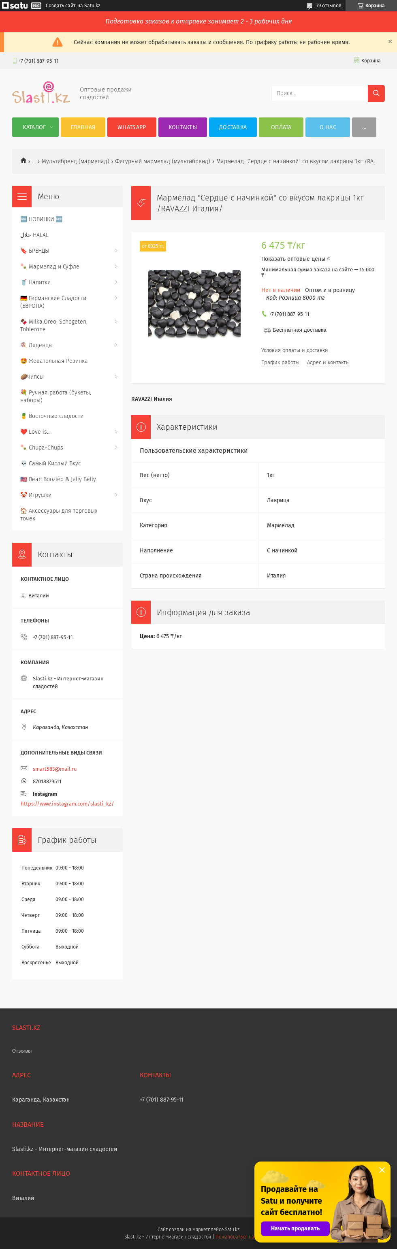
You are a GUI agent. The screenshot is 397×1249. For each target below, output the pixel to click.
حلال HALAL (34, 235)
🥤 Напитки (35, 282)
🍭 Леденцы (36, 345)
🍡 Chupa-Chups (41, 447)
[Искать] (376, 93)
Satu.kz (232, 1229)
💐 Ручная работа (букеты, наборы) (55, 396)
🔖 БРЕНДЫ (34, 250)
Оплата (281, 127)
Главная (83, 127)
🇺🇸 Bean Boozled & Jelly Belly (58, 479)
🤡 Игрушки (35, 495)
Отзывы (22, 1051)
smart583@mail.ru (55, 769)
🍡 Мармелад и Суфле (49, 266)
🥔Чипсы (32, 376)
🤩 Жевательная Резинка (54, 361)
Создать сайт (60, 6)
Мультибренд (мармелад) (75, 161)
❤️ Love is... (35, 431)
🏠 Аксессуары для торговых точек (58, 514)
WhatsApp (131, 127)
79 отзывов (329, 6)
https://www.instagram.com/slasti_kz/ (67, 804)
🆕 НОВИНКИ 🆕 (41, 219)
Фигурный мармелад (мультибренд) (162, 161)
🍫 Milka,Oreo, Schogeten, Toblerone (54, 325)
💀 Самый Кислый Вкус (50, 463)
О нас (328, 127)
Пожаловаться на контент (244, 1237)
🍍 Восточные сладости (51, 416)
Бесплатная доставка (300, 330)
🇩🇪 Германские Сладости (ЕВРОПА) (53, 302)
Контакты (183, 127)
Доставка (233, 127)
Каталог (34, 127)
